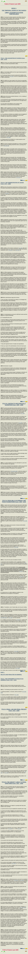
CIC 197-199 (6, 145)
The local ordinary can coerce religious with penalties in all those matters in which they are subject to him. (13, 776)
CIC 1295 (9, 137)
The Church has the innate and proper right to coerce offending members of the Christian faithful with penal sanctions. (13, 686)
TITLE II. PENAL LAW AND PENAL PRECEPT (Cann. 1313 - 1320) (14, 710)
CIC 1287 (10, 617)
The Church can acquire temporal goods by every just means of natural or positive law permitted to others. (14, 63)
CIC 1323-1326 (23, 907)
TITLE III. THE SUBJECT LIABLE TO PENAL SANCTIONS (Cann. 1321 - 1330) (14, 782)
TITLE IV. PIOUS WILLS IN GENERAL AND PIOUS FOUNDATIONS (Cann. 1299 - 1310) (14, 501)
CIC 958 (18, 619)
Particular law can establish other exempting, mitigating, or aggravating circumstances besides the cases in (13, 907)
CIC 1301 (25, 520)
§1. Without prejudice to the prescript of (10, 422)
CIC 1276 (10, 250)
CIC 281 (7, 193)
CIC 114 (20, 571)
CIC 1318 (6, 772)
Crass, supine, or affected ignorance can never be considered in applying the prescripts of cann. (14, 880)
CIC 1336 (17, 694)
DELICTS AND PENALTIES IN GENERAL (11, 674)
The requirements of (6, 471)
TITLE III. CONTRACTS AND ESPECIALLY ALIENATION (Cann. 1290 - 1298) (14, 404)
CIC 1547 (23, 413)
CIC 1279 (17, 250)
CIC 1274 (18, 177)
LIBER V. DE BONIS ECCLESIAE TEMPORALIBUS (14, 13)
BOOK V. (13, 8)
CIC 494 (20, 248)
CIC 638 (20, 422)
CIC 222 (11, 76)
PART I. (2, 672)
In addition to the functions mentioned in (10, 248)
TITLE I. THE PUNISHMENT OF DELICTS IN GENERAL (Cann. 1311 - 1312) (12, 679)
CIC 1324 (10, 828)
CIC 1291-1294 (14, 471)
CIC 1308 (16, 651)
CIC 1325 (19, 828)
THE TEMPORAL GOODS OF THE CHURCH (14, 10)
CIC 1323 (14, 863)
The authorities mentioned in (7, 651)
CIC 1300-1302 (4, 617)
